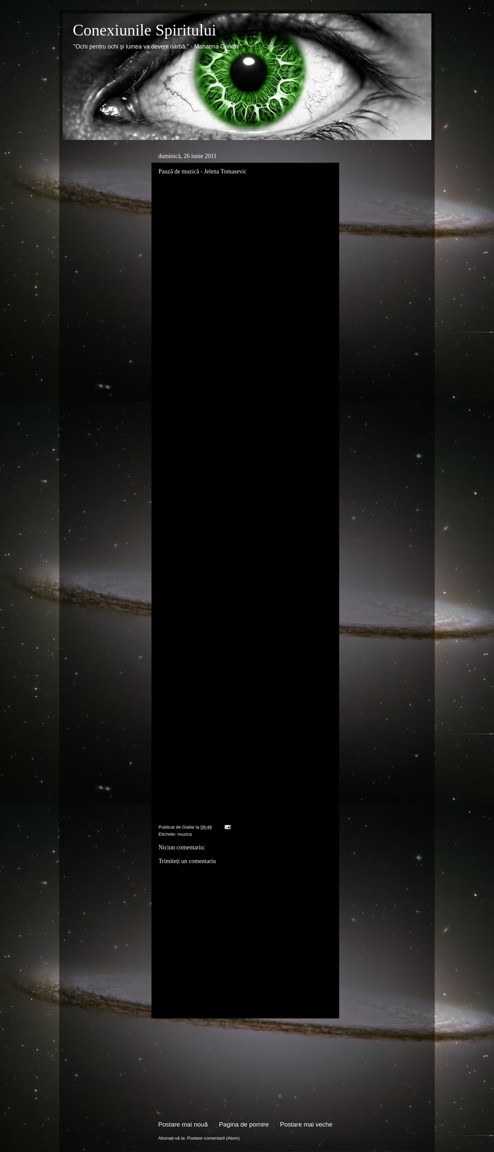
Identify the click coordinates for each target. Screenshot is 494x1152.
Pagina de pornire (244, 1124)
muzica (184, 834)
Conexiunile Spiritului (144, 30)
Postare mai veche (306, 1124)
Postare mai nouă (183, 1124)
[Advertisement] (245, 1069)
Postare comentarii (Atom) (213, 1138)
